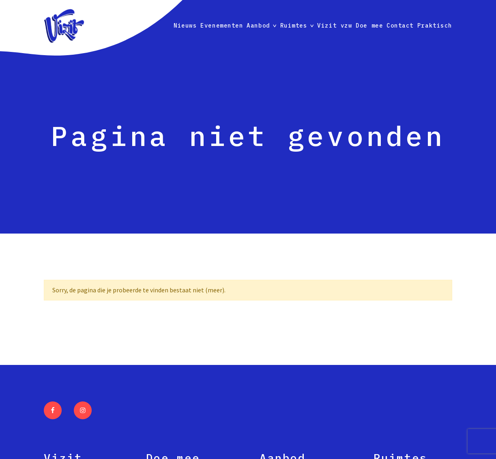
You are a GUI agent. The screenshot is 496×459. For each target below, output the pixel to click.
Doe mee (369, 25)
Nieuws (185, 25)
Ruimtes (293, 25)
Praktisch (434, 25)
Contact (400, 25)
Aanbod (258, 25)
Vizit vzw (334, 25)
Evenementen (221, 25)
